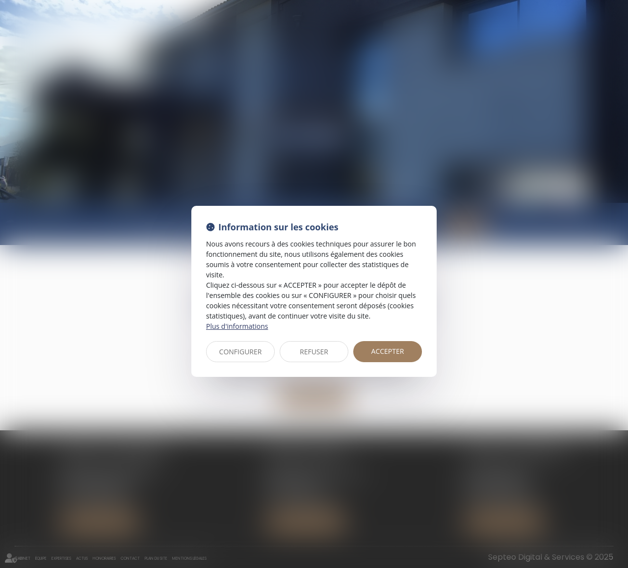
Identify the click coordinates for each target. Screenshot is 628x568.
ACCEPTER (387, 351)
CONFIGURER (240, 351)
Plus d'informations (237, 326)
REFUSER (314, 351)
